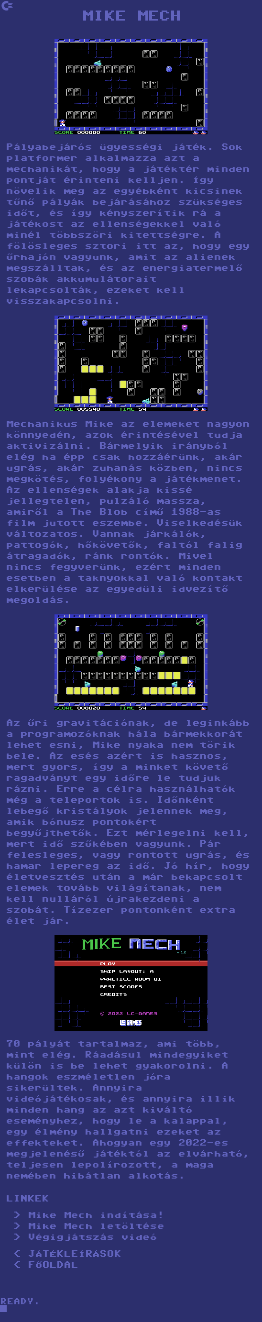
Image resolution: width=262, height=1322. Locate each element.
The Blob (99, 513)
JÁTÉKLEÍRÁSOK (74, 1255)
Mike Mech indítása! (96, 1216)
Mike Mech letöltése (96, 1227)
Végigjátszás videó (92, 1238)
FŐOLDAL (53, 1266)
